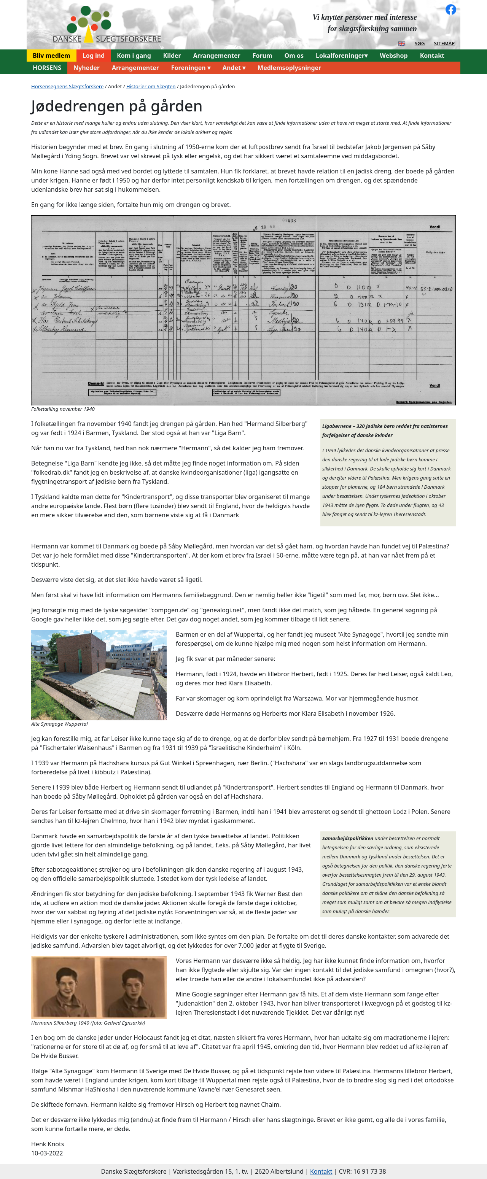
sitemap (444, 43)
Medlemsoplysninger (289, 68)
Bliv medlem (51, 55)
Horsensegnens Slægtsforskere (67, 86)
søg (420, 43)
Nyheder (86, 68)
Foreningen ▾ (190, 68)
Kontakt (432, 55)
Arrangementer (216, 55)
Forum (262, 55)
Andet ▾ (234, 68)
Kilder (172, 55)
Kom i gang (134, 55)
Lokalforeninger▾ (342, 55)
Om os (294, 55)
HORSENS (47, 68)
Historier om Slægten (151, 86)
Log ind (94, 55)
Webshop (393, 55)
